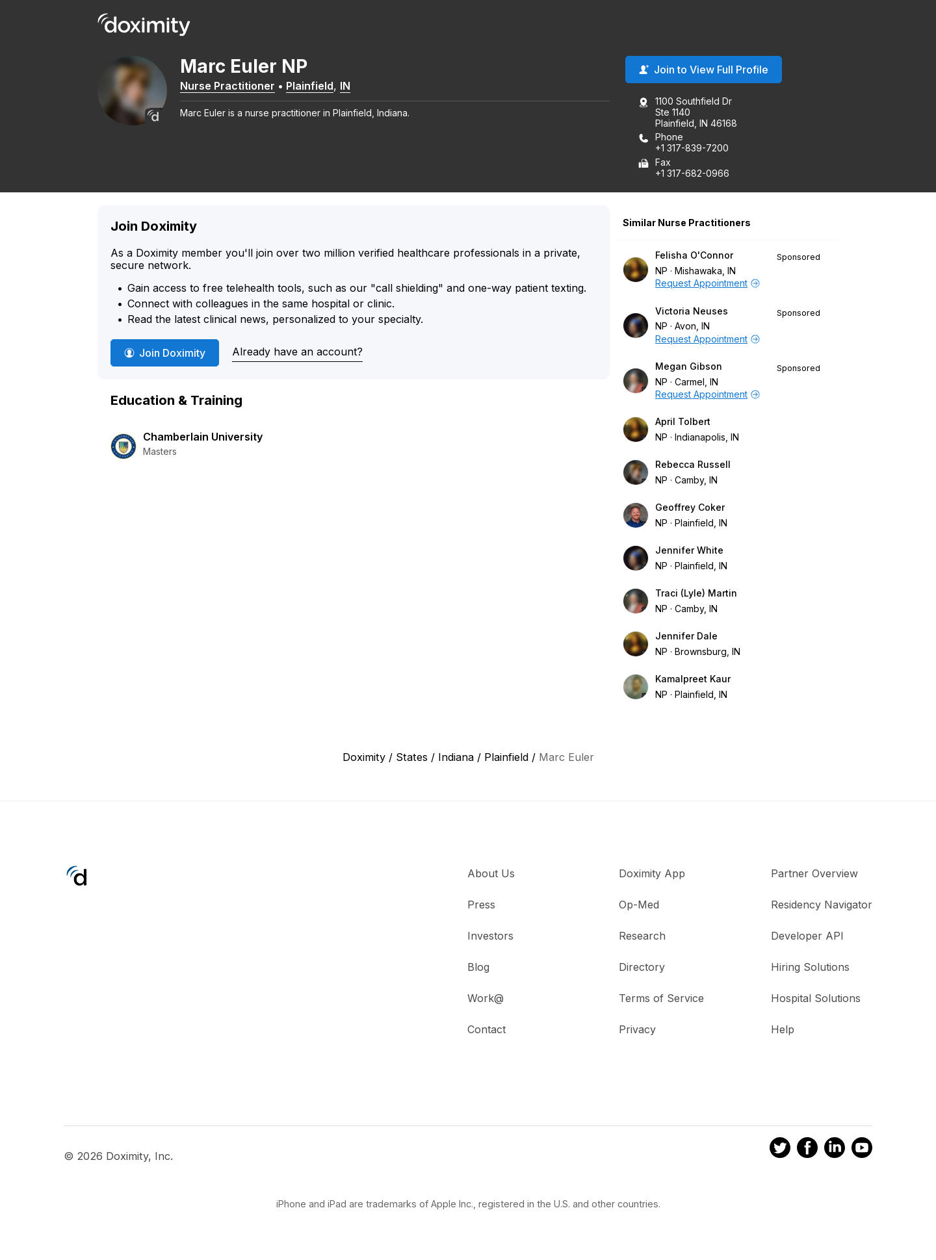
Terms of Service (661, 998)
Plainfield (318, 86)
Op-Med (639, 905)
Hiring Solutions (810, 967)
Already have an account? (297, 352)
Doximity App (652, 874)
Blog (478, 967)
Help (782, 1029)
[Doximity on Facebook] (807, 1150)
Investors (490, 936)
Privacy (637, 1029)
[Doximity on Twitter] (780, 1150)
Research (642, 936)
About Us (491, 874)
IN (353, 86)
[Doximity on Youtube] (862, 1150)
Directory (642, 967)
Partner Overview (814, 874)
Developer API (807, 936)
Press (481, 905)
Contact (486, 1029)
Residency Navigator (821, 905)
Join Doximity (164, 353)
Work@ (485, 998)
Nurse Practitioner (235, 86)
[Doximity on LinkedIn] (834, 1150)
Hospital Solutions (816, 998)
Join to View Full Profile (703, 70)
